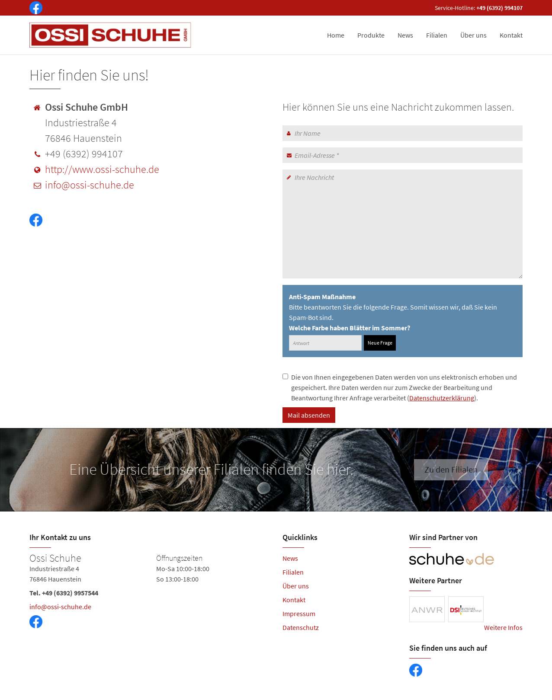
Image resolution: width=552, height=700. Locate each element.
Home (335, 35)
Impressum (298, 613)
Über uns (473, 35)
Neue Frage (380, 342)
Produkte (371, 35)
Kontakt (511, 35)
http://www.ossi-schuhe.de (102, 169)
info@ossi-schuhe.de (89, 185)
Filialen (436, 35)
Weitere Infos (503, 627)
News (405, 35)
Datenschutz (300, 627)
